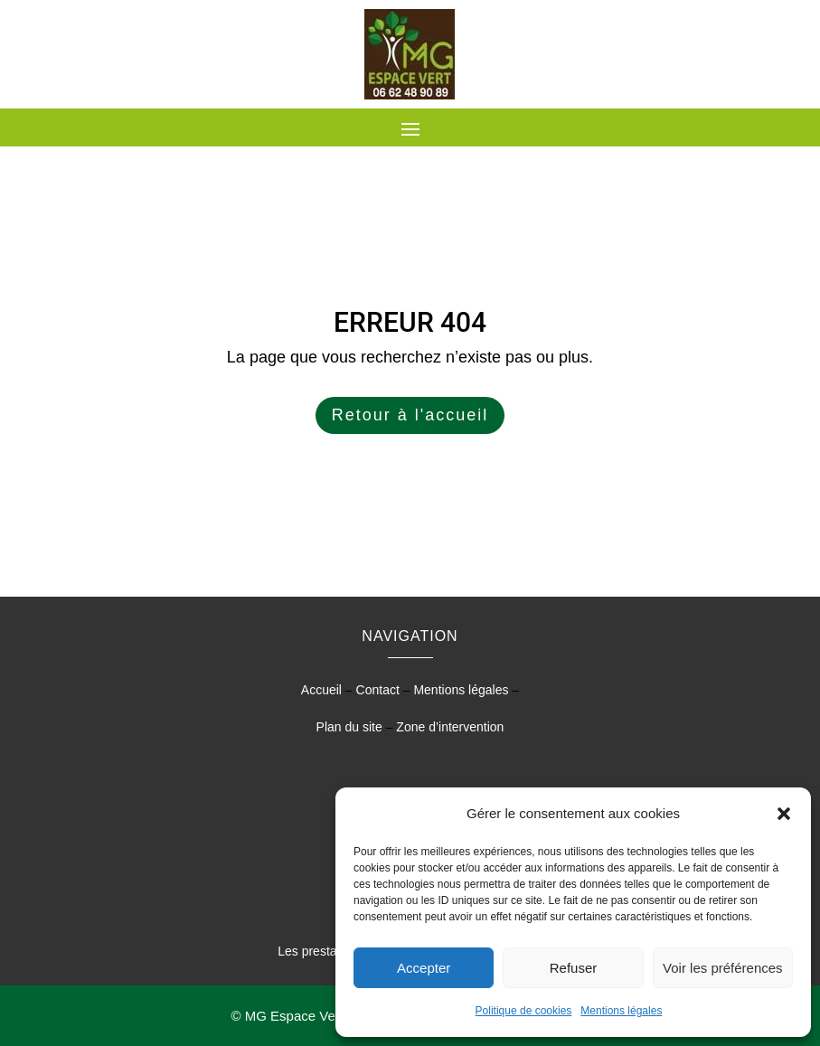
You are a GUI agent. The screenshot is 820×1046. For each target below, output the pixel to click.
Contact (378, 690)
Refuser (574, 967)
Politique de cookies (524, 1010)
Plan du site (349, 727)
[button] (784, 814)
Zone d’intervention (450, 727)
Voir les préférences (723, 967)
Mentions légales (621, 1010)
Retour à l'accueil (410, 415)
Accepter (423, 967)
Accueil (321, 690)
